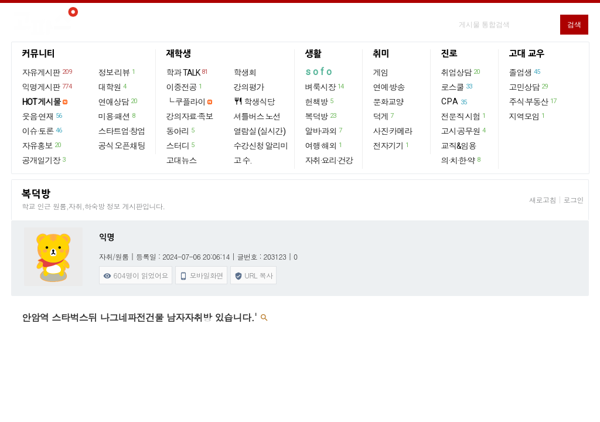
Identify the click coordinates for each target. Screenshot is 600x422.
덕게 (384, 116)
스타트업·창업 (121, 131)
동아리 (181, 130)
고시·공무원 (464, 130)
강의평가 (249, 87)
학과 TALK (187, 72)
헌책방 (320, 101)
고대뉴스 (181, 160)
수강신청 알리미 (261, 146)
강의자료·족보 (189, 116)
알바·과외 (324, 130)
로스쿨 (457, 86)
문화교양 (388, 102)
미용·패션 (117, 116)
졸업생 (525, 72)
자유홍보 (42, 145)
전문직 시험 (464, 116)
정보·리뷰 (117, 72)
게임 (380, 72)
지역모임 (527, 116)
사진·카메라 (392, 131)
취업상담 (461, 72)
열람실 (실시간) (259, 131)
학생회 (245, 72)
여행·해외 (324, 145)
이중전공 (184, 86)
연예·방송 (389, 87)
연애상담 (118, 101)
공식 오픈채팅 (121, 146)
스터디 (181, 145)
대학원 (113, 86)
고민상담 (529, 86)
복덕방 (321, 116)
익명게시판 (47, 86)
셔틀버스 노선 (257, 116)
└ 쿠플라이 (186, 102)
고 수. (242, 160)
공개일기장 (44, 160)
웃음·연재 (42, 116)
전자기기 (391, 145)
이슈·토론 (42, 130)
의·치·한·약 (461, 160)
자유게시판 (47, 72)
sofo (319, 71)
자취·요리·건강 (329, 160)
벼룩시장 (325, 86)
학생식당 (254, 102)
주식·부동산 (533, 101)
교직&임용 (458, 146)
